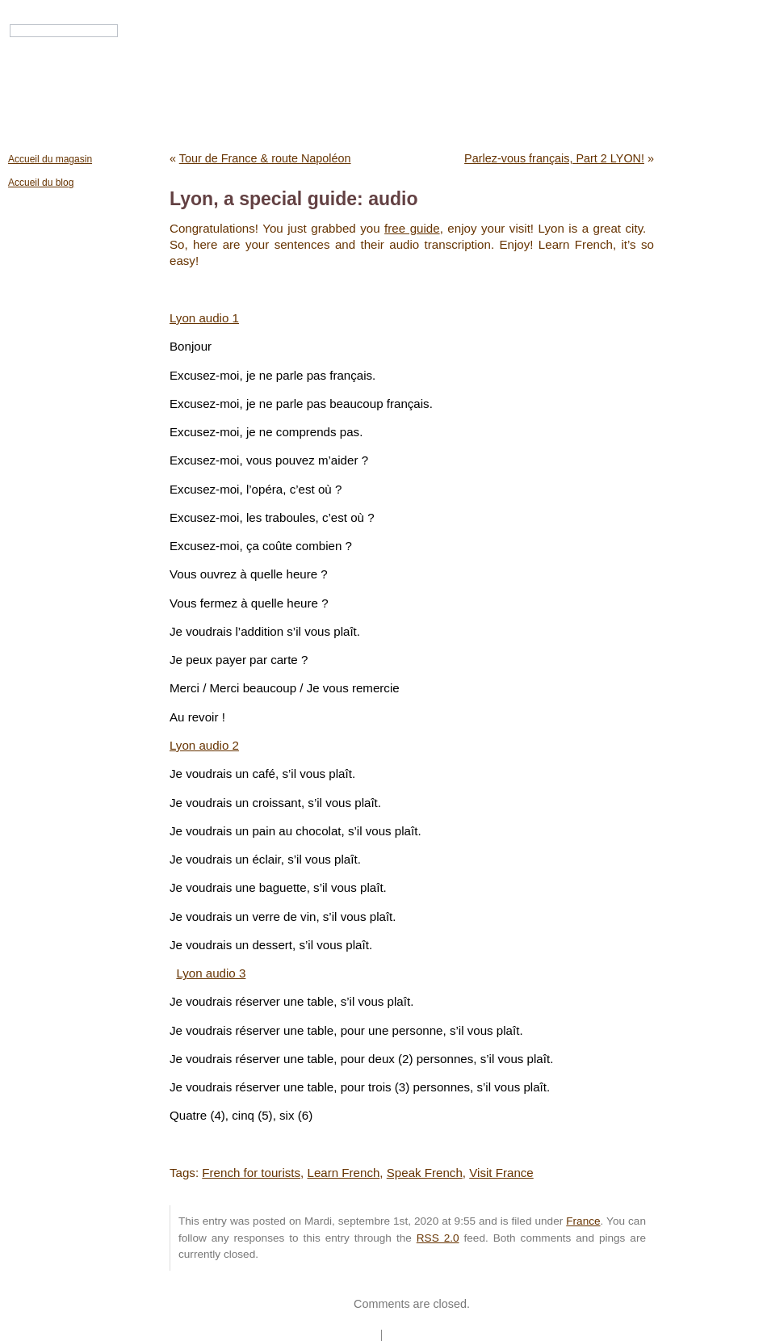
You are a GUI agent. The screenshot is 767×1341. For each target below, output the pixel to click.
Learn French (343, 1172)
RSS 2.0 (438, 1238)
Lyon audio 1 (204, 318)
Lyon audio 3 (210, 973)
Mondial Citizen (384, 82)
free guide (412, 228)
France (583, 1221)
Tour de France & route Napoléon (265, 158)
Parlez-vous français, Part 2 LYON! (554, 158)
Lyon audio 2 (204, 745)
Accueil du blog (40, 182)
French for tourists (251, 1172)
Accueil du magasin (50, 159)
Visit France (501, 1172)
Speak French (425, 1172)
